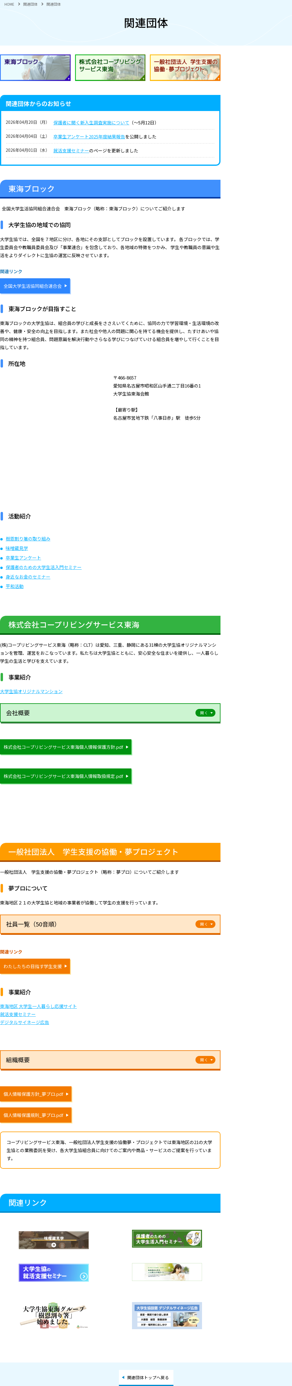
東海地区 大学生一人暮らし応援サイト (38, 1006)
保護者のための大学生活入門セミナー (44, 567)
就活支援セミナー (71, 150)
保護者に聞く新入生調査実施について (91, 122)
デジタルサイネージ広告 (24, 1022)
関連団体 (30, 4)
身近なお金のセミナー (28, 577)
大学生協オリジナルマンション (31, 691)
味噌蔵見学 (17, 548)
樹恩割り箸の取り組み (28, 538)
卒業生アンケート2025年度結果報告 (89, 136)
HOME (9, 4)
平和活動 (15, 586)
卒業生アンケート (23, 557)
